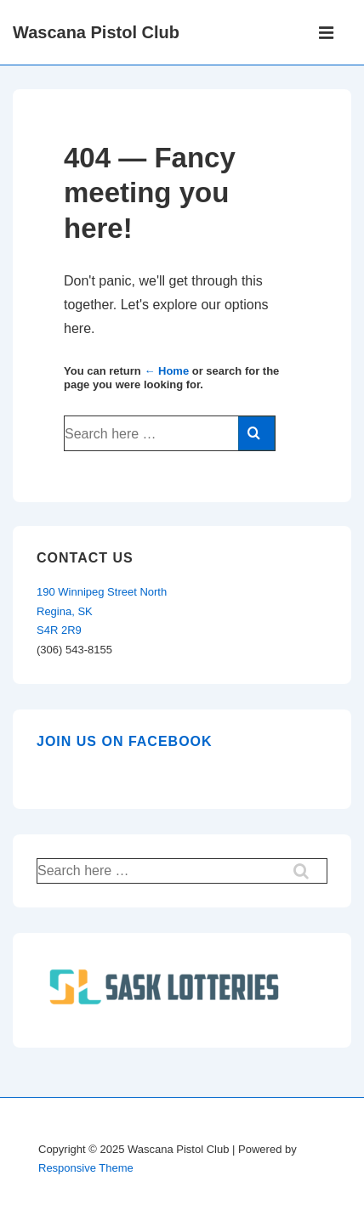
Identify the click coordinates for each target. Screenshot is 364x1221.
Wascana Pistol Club (96, 32)
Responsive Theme (86, 1168)
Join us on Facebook (125, 741)
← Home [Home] (166, 371)
